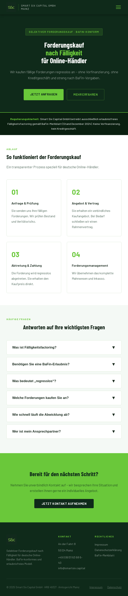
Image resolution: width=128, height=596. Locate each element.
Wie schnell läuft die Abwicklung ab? (64, 414)
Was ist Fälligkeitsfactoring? (64, 347)
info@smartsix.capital (71, 568)
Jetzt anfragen (43, 94)
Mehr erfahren (85, 94)
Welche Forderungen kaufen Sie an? (64, 398)
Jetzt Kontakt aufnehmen (64, 503)
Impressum (101, 544)
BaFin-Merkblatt (105, 555)
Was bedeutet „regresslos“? (64, 381)
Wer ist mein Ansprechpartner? (64, 431)
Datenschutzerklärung (108, 550)
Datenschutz (114, 587)
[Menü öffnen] (118, 7)
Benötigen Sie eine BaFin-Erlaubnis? (64, 364)
